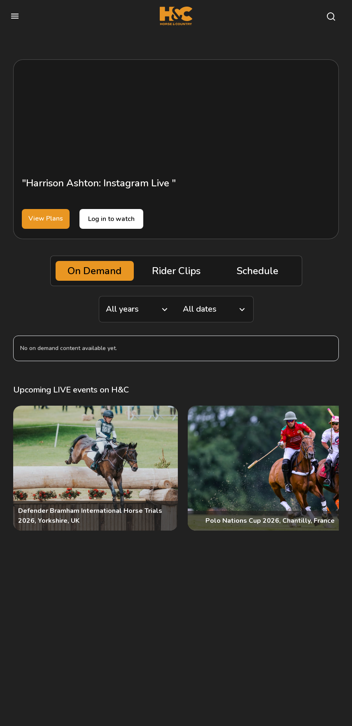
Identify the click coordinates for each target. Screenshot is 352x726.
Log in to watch (111, 218)
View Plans (45, 218)
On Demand (94, 270)
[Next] (326, 468)
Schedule (257, 270)
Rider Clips (176, 270)
